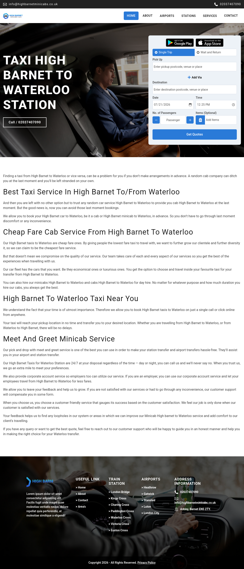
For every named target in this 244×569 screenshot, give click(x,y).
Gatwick (149, 493)
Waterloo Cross (121, 517)
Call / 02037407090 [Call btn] (25, 122)
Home (131, 15)
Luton (147, 506)
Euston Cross (119, 530)
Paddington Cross (122, 511)
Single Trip (165, 52)
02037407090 (227, 4)
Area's (82, 506)
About (148, 15)
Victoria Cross (120, 524)
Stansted (149, 500)
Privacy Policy (147, 562)
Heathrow (150, 487)
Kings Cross (118, 498)
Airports (167, 16)
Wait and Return (211, 52)
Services (210, 16)
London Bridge (120, 492)
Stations (189, 16)
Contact (231, 15)
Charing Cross (120, 504)
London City (151, 513)
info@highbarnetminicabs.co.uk (30, 4)
